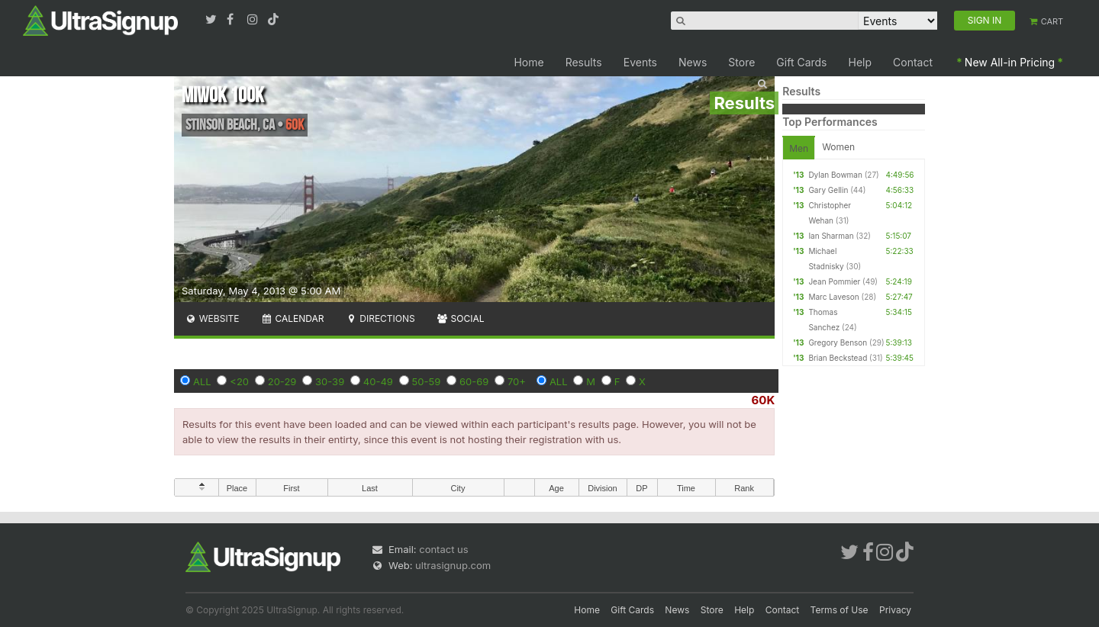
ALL (202, 381)
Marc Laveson (833, 296)
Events (640, 62)
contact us (443, 549)
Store (741, 62)
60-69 (473, 381)
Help (860, 62)
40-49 (378, 381)
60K (763, 400)
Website (212, 318)
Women (838, 147)
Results (584, 62)
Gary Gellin (828, 190)
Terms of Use (840, 610)
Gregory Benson (837, 342)
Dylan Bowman (835, 174)
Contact (913, 62)
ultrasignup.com (453, 565)
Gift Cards (801, 62)
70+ (517, 381)
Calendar (292, 318)
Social (461, 318)
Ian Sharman (830, 235)
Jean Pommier (834, 281)
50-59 (426, 381)
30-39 (329, 381)
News (692, 62)
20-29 (282, 381)
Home (528, 62)
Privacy (895, 610)
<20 (239, 381)
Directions (379, 318)
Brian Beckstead (837, 357)
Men (798, 148)
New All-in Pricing (1010, 62)
